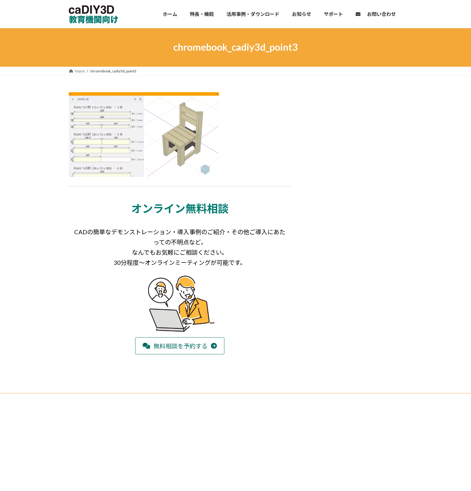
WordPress (203, 480)
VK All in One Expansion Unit (274, 480)
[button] (179, 345)
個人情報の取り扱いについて (325, 422)
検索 (270, 412)
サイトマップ (313, 446)
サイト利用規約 (315, 430)
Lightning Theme (234, 480)
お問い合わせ (313, 438)
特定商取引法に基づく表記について (331, 414)
